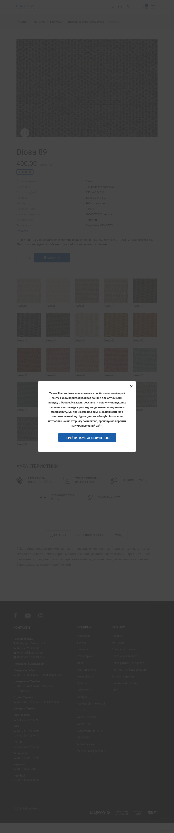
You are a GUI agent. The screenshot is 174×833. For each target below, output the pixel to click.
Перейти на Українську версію (87, 438)
